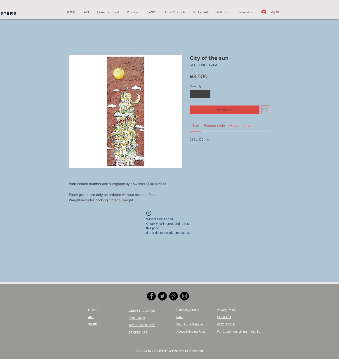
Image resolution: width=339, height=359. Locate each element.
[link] (195, 125)
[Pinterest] (173, 296)
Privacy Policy (226, 310)
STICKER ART (138, 332)
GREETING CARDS (142, 310)
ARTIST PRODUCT (142, 325)
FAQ (179, 317)
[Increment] (207, 94)
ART (91, 317)
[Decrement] (193, 94)
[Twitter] (162, 296)
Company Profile (187, 310)
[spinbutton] (200, 94)
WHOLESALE (226, 324)
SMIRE (92, 324)
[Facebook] (151, 296)
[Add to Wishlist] (265, 110)
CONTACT (224, 317)
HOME (92, 310)
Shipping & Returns (189, 324)
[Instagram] (184, 296)
